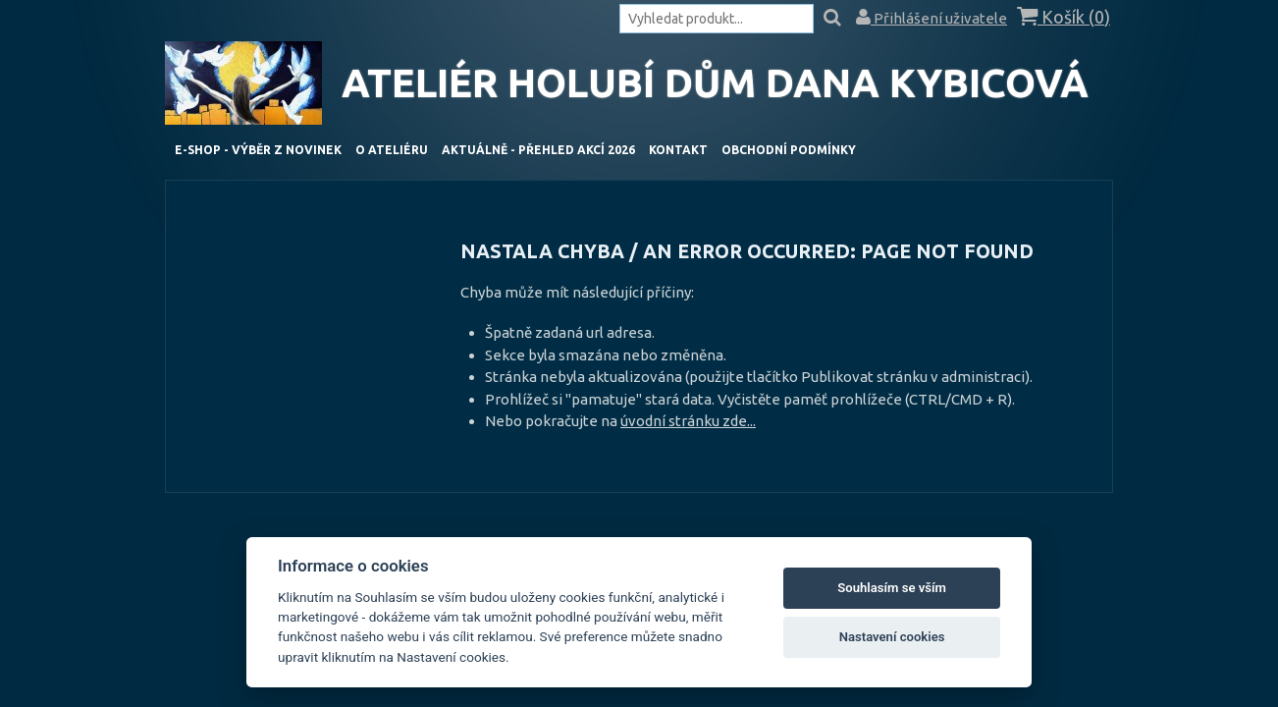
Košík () (1063, 17)
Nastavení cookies (892, 636)
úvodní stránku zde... (688, 420)
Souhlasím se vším (891, 587)
